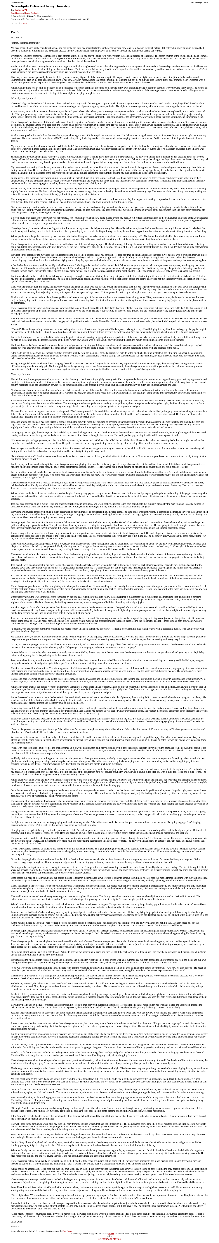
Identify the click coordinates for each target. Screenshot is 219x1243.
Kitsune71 (21, 10)
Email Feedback (17, 13)
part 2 (25, 23)
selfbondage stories (109, 1238)
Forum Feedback (31, 13)
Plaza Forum (67, 1231)
